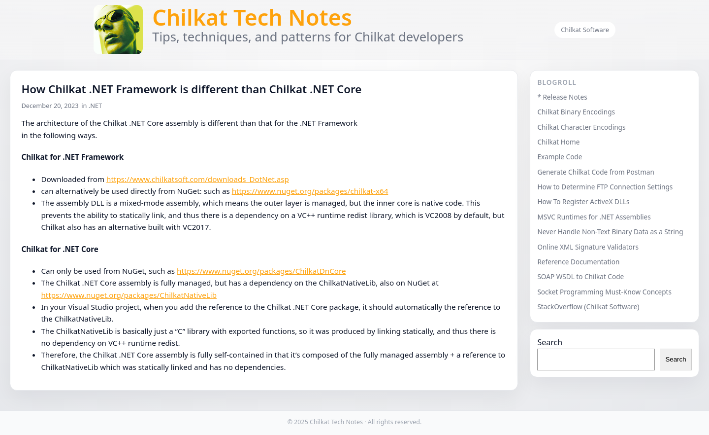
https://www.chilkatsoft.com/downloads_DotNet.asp (197, 179)
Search (549, 342)
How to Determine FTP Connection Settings (605, 186)
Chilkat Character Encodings (581, 127)
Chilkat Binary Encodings (576, 111)
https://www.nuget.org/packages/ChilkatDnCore (261, 271)
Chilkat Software (585, 29)
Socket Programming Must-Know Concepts (604, 291)
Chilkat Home (558, 141)
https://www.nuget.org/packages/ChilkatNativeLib (129, 295)
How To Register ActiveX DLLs (583, 201)
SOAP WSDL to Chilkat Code (580, 276)
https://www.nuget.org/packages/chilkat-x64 (310, 191)
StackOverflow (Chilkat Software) (588, 306)
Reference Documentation (578, 261)
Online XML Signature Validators (588, 247)
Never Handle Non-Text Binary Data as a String (610, 231)
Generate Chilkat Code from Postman (595, 172)
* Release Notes (562, 97)
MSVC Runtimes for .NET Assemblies (593, 216)
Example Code (559, 156)
